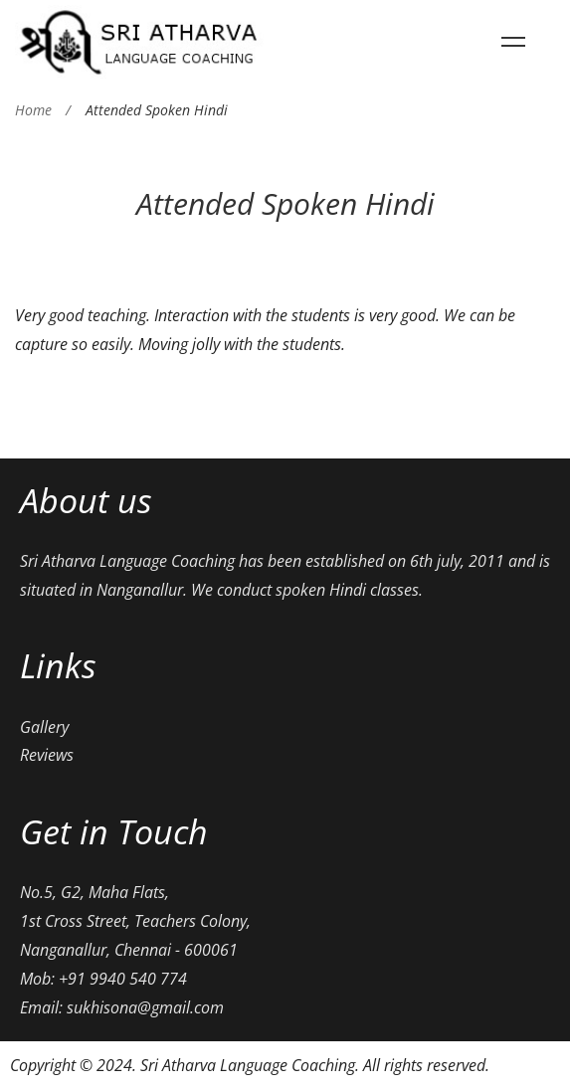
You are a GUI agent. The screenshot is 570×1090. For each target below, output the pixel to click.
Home (33, 109)
